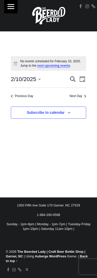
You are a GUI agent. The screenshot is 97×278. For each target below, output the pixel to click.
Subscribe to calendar (45, 112)
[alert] (48, 63)
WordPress (57, 256)
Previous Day (22, 96)
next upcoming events (53, 65)
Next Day (78, 96)
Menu (11, 6)
